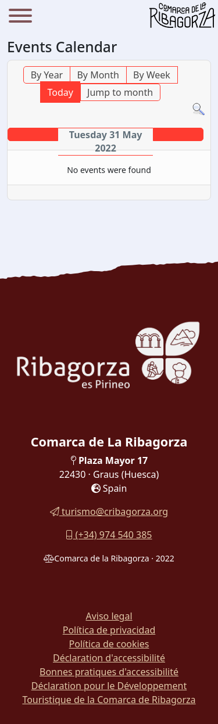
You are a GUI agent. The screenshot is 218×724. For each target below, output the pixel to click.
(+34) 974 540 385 (109, 534)
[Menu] (20, 17)
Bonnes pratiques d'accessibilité (109, 671)
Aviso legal (108, 616)
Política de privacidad (109, 630)
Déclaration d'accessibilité (109, 657)
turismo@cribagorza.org (109, 511)
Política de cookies (109, 643)
